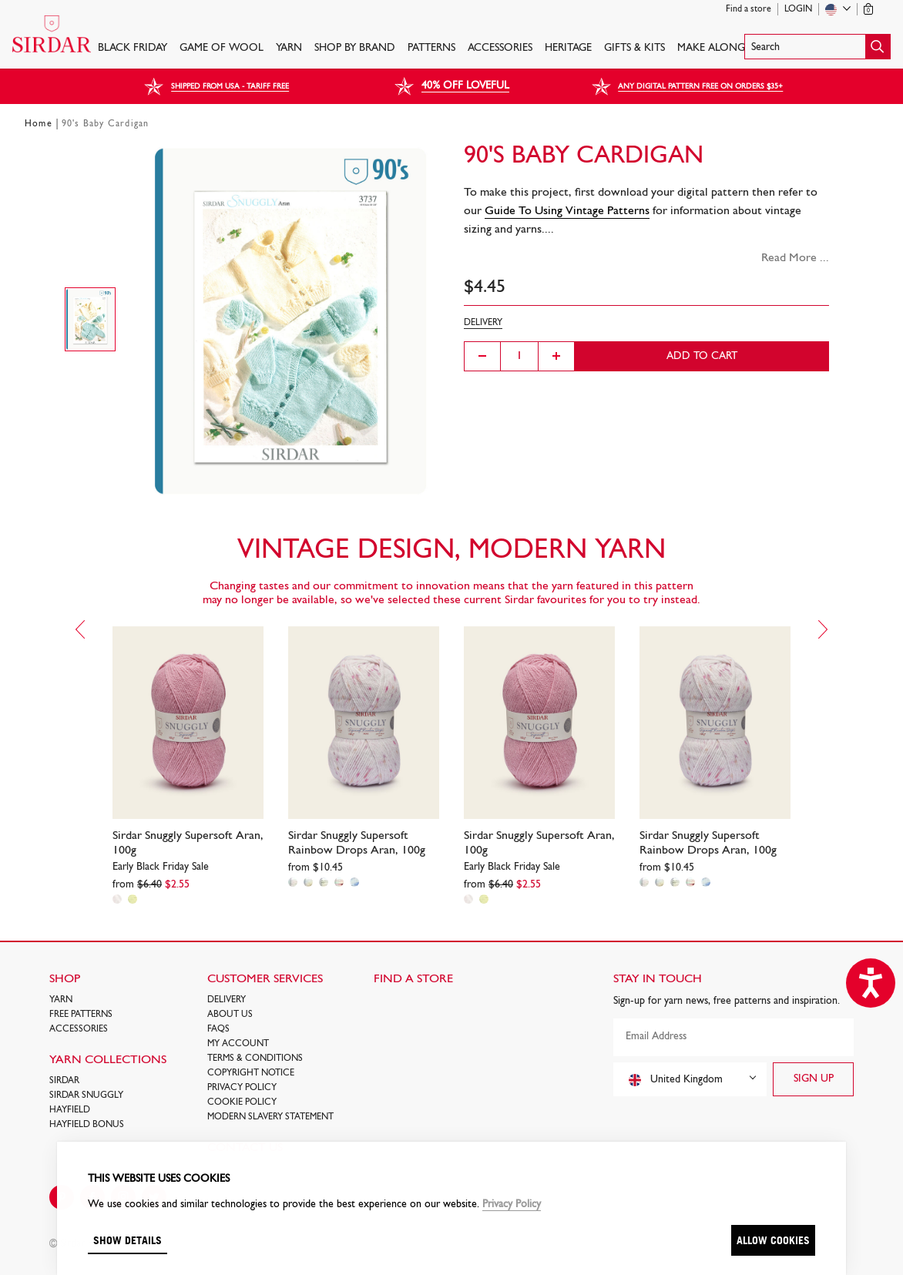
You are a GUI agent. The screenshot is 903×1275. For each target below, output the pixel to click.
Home (38, 124)
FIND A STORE (413, 979)
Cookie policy (242, 1102)
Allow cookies (773, 1239)
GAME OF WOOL (222, 48)
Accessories (500, 48)
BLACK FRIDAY (132, 48)
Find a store (748, 9)
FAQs (218, 1029)
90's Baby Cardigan (105, 124)
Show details (127, 1239)
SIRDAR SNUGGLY (86, 1095)
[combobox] (690, 1079)
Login (798, 9)
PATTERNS (431, 48)
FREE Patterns (80, 1014)
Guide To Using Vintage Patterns (567, 211)
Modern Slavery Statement (270, 1117)
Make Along (711, 48)
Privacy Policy (242, 1087)
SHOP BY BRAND (354, 48)
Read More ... (795, 258)
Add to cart (701, 356)
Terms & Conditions (255, 1058)
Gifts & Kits (634, 48)
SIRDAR (64, 1080)
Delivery (226, 1000)
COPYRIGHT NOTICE (250, 1073)
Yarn (289, 48)
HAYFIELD (69, 1110)
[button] (817, 46)
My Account (238, 1044)
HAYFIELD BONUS (86, 1124)
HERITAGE (568, 48)
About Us (230, 1014)
